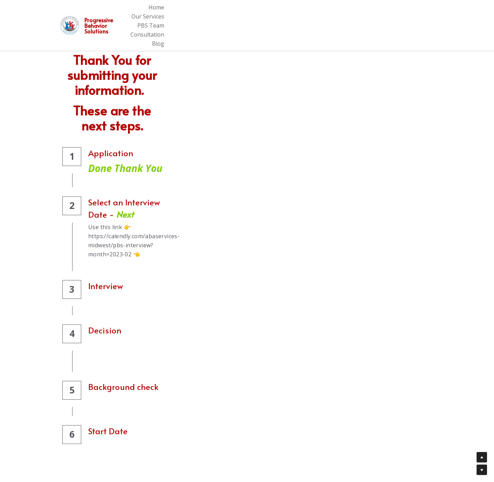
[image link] (71, 11)
